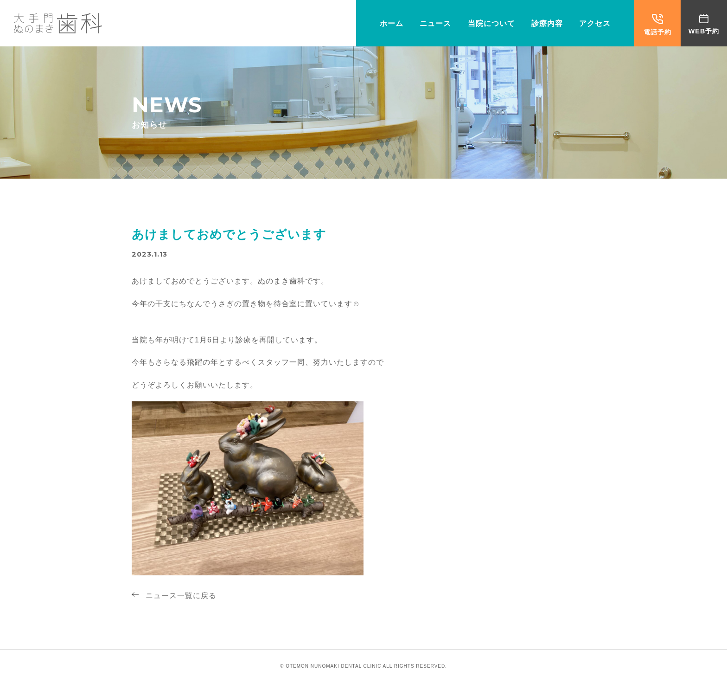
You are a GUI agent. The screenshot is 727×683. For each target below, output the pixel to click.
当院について (491, 23)
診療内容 (547, 23)
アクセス (595, 23)
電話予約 (657, 25)
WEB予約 (704, 24)
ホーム (391, 23)
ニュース (435, 23)
